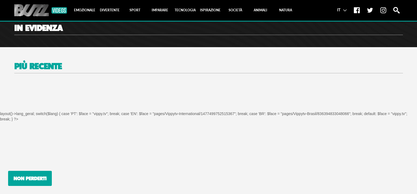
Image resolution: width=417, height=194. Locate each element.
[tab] (84, 10)
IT (342, 9)
